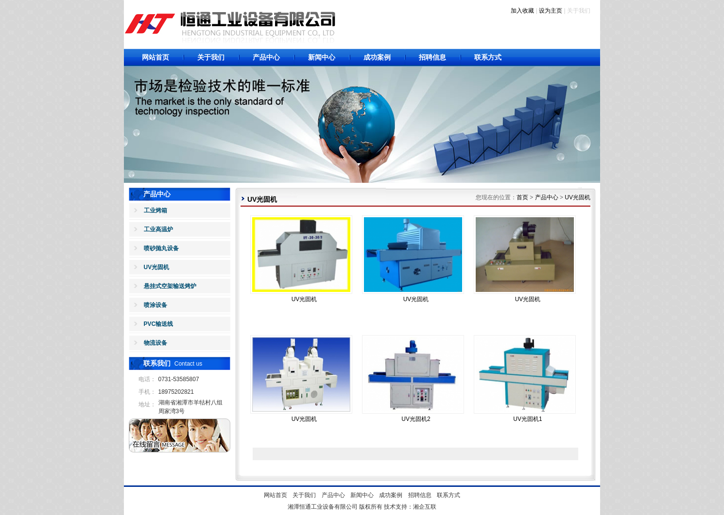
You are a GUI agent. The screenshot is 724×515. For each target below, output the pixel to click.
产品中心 (266, 57)
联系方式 (487, 57)
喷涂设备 (155, 305)
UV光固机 (157, 267)
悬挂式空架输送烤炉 (170, 286)
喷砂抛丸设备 (161, 248)
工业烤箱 (155, 210)
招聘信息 (432, 57)
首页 (522, 197)
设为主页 (550, 10)
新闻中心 (321, 57)
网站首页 (155, 57)
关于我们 (210, 57)
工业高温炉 (158, 229)
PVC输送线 (158, 324)
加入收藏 (522, 10)
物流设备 (155, 342)
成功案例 (377, 57)
